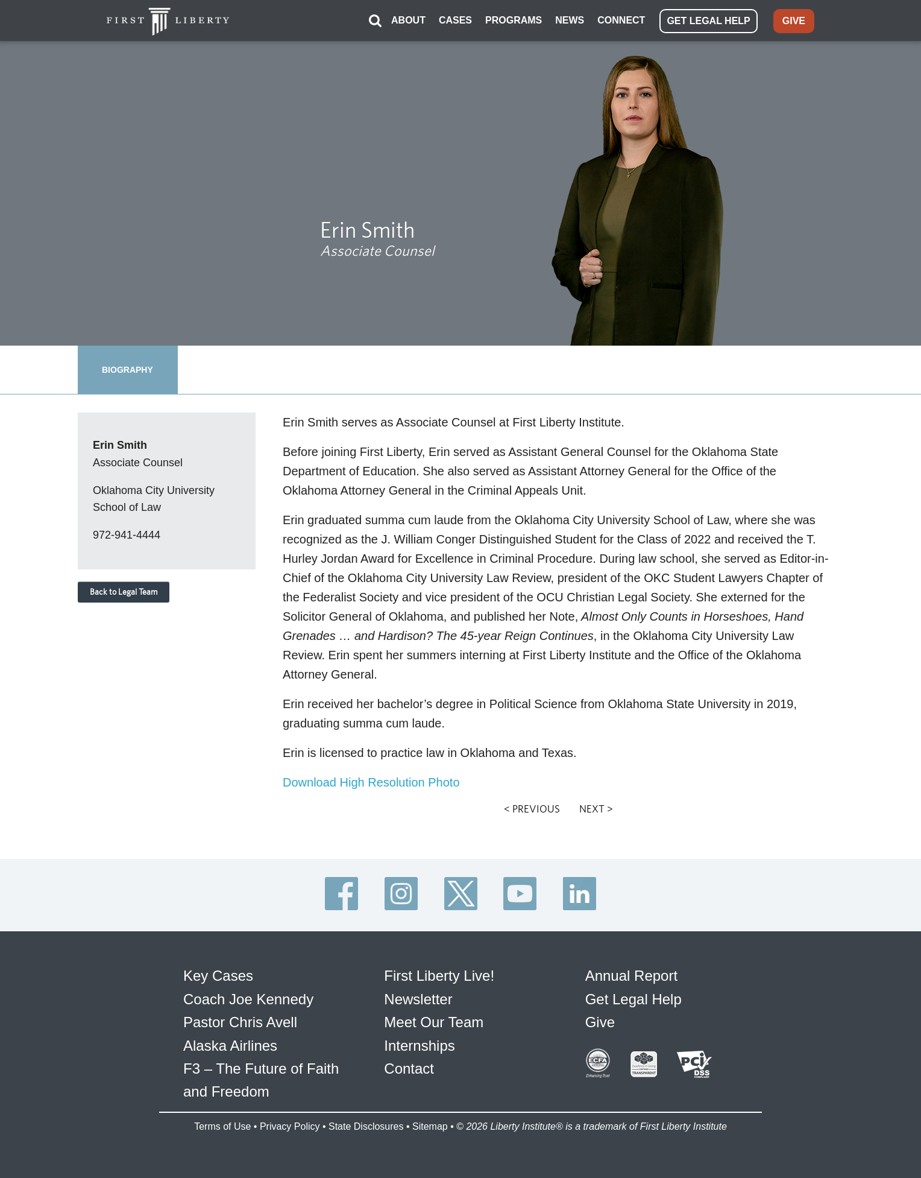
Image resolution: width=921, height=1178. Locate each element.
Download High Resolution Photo (371, 782)
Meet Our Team (433, 1022)
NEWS (569, 20)
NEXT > (596, 809)
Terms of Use (222, 1126)
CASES (455, 20)
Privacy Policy (290, 1126)
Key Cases (218, 975)
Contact (409, 1068)
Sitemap (430, 1126)
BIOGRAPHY (127, 370)
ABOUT (408, 20)
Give (600, 1022)
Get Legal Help (633, 999)
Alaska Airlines (230, 1045)
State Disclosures (366, 1126)
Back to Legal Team (123, 592)
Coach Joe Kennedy (248, 999)
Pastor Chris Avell (240, 1022)
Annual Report (631, 975)
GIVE (793, 21)
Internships (419, 1045)
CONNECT (621, 20)
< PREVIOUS (532, 809)
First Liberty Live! (439, 975)
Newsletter (418, 999)
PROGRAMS (513, 20)
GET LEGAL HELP (708, 21)
